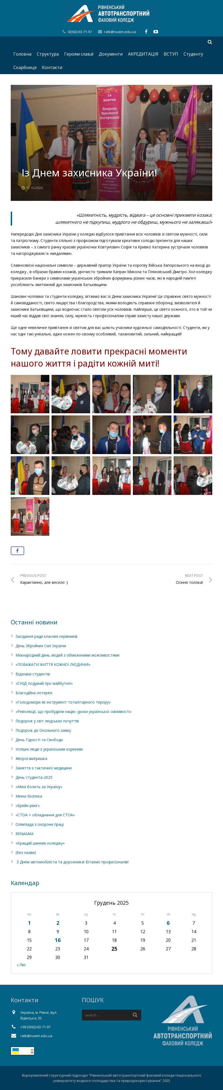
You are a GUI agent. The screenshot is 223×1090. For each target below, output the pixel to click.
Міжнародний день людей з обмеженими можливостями (67, 655)
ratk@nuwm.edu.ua (120, 31)
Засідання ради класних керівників (47, 636)
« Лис (21, 964)
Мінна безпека (29, 796)
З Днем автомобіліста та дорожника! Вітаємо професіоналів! (72, 861)
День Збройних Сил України (41, 645)
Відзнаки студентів (33, 673)
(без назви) (26, 852)
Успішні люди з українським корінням (49, 749)
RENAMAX (25, 833)
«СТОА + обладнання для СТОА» (45, 814)
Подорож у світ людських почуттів (47, 720)
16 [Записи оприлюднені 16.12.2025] (58, 940)
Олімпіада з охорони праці (40, 824)
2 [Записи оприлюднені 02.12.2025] (57, 922)
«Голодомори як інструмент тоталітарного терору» (63, 702)
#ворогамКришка (31, 758)
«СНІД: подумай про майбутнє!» (44, 683)
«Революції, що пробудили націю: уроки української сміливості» (73, 711)
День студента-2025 (34, 777)
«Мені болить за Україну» (39, 786)
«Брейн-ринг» (28, 805)
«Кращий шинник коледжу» (40, 843)
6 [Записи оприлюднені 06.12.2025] (168, 922)
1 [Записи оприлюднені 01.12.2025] (29, 922)
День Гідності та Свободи (39, 739)
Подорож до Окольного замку (43, 730)
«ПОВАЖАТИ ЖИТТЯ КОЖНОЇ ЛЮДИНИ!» (53, 664)
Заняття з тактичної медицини (44, 767)
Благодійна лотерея (34, 692)
